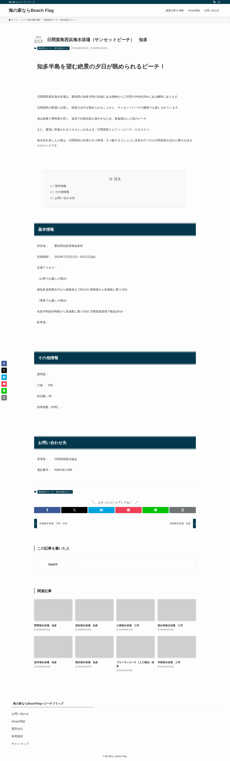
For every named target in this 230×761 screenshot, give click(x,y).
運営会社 (17, 728)
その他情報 (62, 191)
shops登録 (18, 721)
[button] (47, 510)
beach (53, 564)
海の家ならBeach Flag (31, 10)
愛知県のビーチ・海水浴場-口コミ (53, 48)
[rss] (214, 2)
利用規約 (17, 736)
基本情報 (60, 186)
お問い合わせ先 (65, 198)
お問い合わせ (20, 713)
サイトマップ (20, 743)
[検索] (219, 2)
